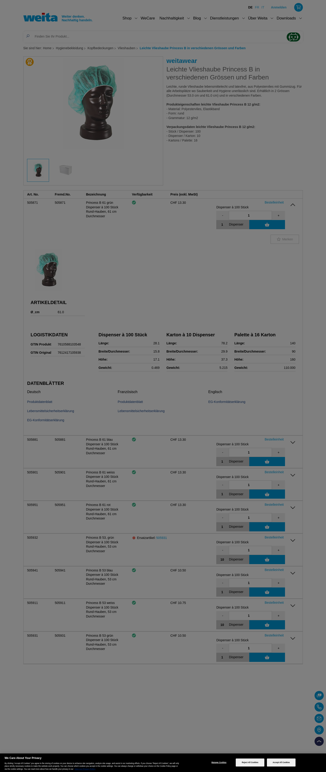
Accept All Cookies (281, 762)
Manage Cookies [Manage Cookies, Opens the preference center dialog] (218, 762)
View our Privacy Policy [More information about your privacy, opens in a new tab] (84, 769)
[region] (163, 762)
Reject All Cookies (250, 762)
